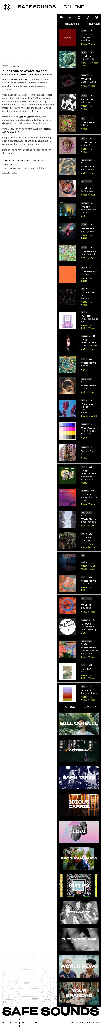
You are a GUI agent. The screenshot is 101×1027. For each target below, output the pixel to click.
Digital (84, 44)
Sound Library (88, 547)
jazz (14, 172)
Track (5, 66)
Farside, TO (23, 160)
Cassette (86, 106)
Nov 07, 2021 (15, 66)
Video (92, 44)
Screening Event (9, 160)
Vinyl (83, 63)
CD (89, 63)
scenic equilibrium (32, 168)
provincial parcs (15, 168)
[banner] (50, 7)
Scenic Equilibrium (39, 160)
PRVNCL (85, 416)
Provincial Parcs (9, 164)
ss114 (44, 168)
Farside (6, 172)
